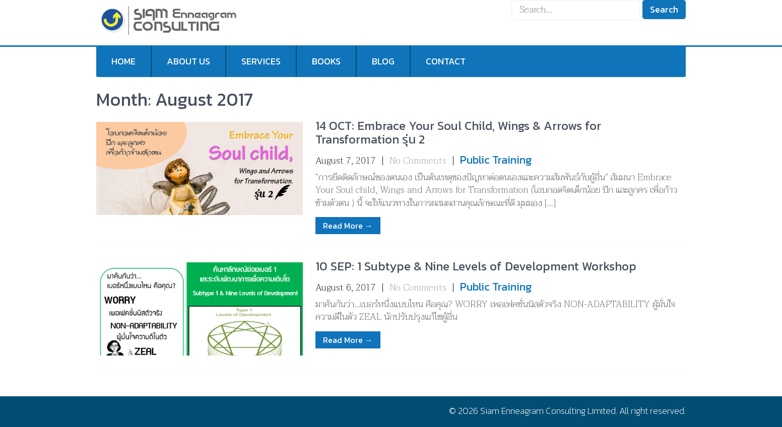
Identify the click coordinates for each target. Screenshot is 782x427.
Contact (446, 61)
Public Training (496, 160)
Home (123, 61)
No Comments (417, 161)
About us (188, 61)
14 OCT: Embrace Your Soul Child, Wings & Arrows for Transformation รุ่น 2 (458, 132)
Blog (383, 61)
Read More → (348, 226)
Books (326, 61)
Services (261, 61)
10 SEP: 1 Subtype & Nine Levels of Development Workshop (475, 266)
